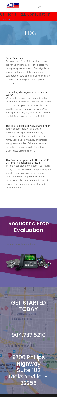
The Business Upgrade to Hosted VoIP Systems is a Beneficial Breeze (27, 161)
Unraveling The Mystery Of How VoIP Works (27, 94)
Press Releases (14, 58)
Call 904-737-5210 (9, 19)
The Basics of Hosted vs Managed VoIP (28, 125)
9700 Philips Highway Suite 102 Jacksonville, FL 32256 (28, 370)
